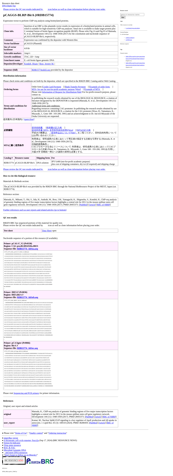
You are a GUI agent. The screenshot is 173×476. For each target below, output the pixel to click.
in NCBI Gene (129, 39)
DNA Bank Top (9, 6)
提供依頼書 (37, 127)
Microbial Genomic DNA (15, 450)
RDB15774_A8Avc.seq (27, 348)
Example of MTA (92, 89)
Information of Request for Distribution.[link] (62, 92)
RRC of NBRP (103, 205)
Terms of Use (21, 433)
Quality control (36, 433)
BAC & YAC (9, 448)
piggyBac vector (11, 438)
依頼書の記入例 (54, 127)
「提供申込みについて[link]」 (63, 133)
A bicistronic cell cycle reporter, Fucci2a (21, 440)
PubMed (83, 205)
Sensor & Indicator (12, 443)
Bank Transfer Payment (75, 87)
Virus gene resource (12, 445)
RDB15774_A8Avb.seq (27, 297)
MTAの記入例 (84, 130)
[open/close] (29, 119)
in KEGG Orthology (130, 37)
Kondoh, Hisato (31, 64)
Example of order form (100, 87)
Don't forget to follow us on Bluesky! (21, 455)
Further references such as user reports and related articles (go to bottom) (34, 210)
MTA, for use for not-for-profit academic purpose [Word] (58, 89)
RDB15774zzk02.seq (41, 70)
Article (92, 205)
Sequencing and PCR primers (26, 393)
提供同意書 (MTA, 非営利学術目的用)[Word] (54, 130)
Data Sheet (47, 230)
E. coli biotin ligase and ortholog (133, 28)
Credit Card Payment (52, 87)
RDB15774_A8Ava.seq (27, 249)
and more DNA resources (16, 452)
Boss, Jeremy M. (46, 64)
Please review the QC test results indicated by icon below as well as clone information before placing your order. (54, 9)
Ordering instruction (57, 433)
